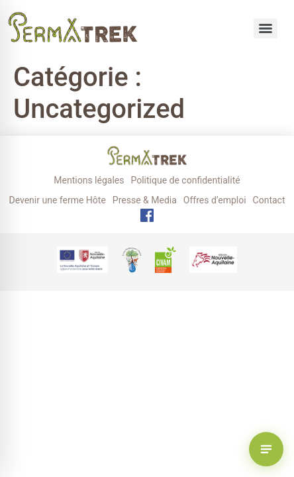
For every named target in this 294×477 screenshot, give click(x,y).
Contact (269, 200)
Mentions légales (89, 180)
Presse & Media (145, 200)
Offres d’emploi (214, 200)
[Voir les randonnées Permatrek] (266, 449)
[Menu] (265, 28)
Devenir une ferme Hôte (57, 200)
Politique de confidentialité (185, 180)
